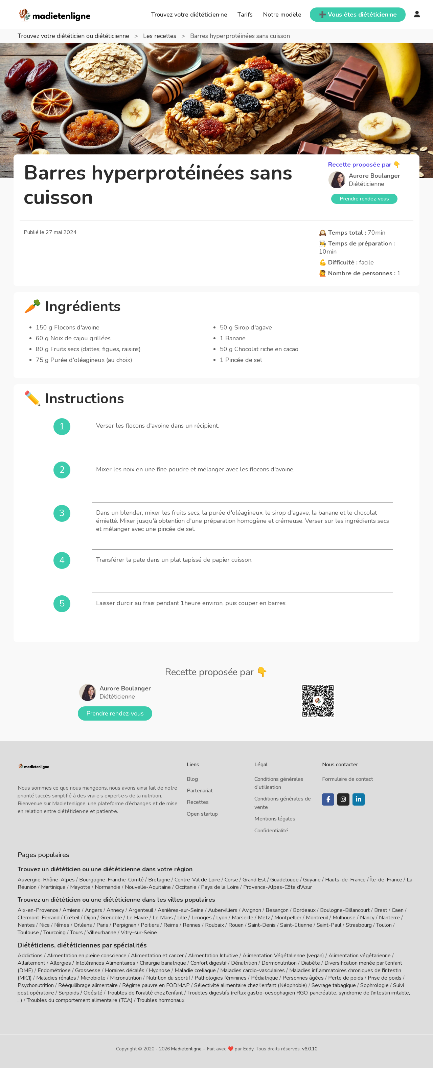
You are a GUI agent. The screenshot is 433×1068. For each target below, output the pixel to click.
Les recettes (161, 36)
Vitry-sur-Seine (139, 932)
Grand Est (254, 879)
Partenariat (200, 790)
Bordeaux (304, 910)
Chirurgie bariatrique (163, 962)
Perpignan (124, 925)
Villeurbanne (101, 932)
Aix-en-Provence (38, 910)
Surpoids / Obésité (80, 992)
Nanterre (389, 917)
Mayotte (80, 887)
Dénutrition (244, 962)
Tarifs (245, 14)
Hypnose (159, 970)
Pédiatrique (264, 977)
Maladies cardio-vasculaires (252, 970)
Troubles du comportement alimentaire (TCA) (80, 1000)
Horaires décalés (124, 970)
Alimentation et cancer (157, 955)
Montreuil (317, 917)
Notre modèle (282, 14)
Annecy (115, 910)
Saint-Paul (329, 925)
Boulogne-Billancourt (345, 910)
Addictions (30, 955)
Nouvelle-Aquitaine (148, 887)
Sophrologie (374, 985)
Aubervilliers (222, 910)
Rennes (192, 925)
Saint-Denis (262, 925)
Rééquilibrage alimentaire (88, 985)
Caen (398, 910)
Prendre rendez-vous (364, 198)
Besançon (277, 910)
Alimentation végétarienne (359, 955)
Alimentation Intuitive (213, 955)
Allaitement (31, 962)
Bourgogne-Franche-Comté (111, 879)
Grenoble (111, 917)
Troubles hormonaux (160, 1000)
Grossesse (87, 970)
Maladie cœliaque (195, 970)
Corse (231, 879)
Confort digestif (208, 962)
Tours (76, 932)
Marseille (242, 917)
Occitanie (186, 887)
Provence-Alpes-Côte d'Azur (277, 887)
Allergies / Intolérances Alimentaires (92, 962)
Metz (264, 917)
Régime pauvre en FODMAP (156, 985)
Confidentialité (271, 830)
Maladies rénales (56, 977)
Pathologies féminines (221, 977)
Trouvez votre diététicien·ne (189, 14)
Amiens (72, 910)
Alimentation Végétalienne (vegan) (283, 955)
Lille (182, 917)
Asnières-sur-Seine (181, 910)
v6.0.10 (309, 1048)
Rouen (236, 925)
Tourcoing (54, 932)
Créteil (71, 917)
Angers (93, 910)
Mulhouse (344, 917)
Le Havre (137, 917)
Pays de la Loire (220, 887)
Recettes (198, 802)
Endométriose (54, 970)
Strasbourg (359, 925)
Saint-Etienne (296, 925)
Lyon (221, 917)
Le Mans (163, 917)
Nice (44, 925)
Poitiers (150, 925)
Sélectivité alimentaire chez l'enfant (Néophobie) (250, 985)
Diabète (310, 962)
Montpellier (287, 917)
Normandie (107, 887)
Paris (102, 925)
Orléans (83, 925)
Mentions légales (274, 819)
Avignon (251, 910)
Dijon (90, 917)
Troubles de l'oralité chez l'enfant (145, 992)
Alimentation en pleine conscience (87, 955)
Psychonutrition (36, 985)
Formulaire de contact (347, 779)
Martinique (53, 887)
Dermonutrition (279, 962)
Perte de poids (345, 977)
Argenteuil (141, 910)
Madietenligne (186, 1048)
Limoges (201, 917)
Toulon (384, 925)
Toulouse (28, 932)
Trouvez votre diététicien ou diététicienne (75, 36)
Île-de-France (386, 879)
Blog (192, 779)
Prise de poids (385, 977)
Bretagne (159, 879)
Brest (380, 910)
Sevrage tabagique (334, 985)
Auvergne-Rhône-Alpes (46, 879)
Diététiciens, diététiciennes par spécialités (78, 945)
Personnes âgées (303, 977)
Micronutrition (126, 977)
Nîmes (61, 925)
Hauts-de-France (345, 879)
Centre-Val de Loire (197, 879)
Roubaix (214, 925)
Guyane (312, 879)
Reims (170, 925)
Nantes (26, 925)
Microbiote (94, 977)
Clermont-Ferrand (39, 917)
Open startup (202, 814)
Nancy (367, 917)
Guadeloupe (284, 879)
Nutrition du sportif (168, 977)
